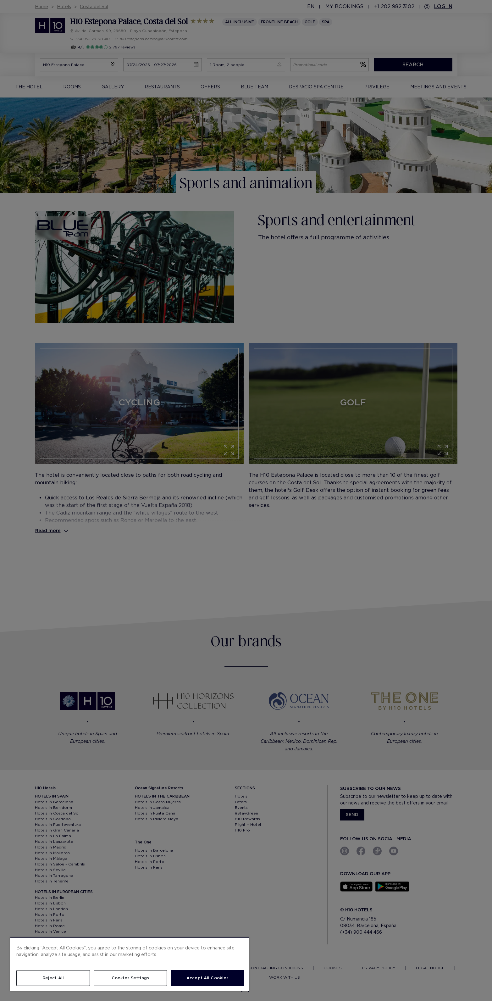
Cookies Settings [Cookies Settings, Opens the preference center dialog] (130, 978)
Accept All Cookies (207, 978)
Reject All (53, 978)
